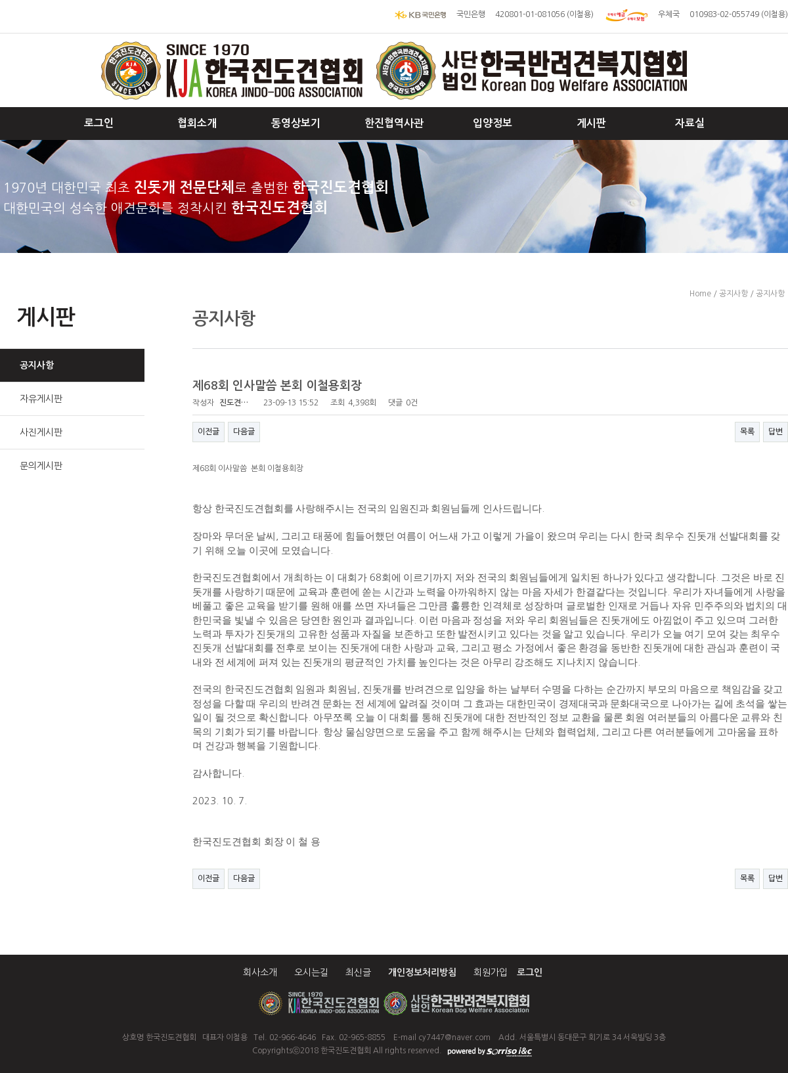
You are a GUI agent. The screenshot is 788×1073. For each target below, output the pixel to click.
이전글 (208, 432)
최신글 (358, 972)
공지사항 (37, 365)
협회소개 (197, 123)
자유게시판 (41, 398)
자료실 (690, 123)
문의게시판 (41, 465)
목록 (747, 432)
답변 (775, 432)
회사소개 (260, 972)
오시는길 (311, 972)
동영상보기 (295, 123)
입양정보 (492, 123)
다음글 (244, 432)
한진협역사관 (394, 123)
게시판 (591, 123)
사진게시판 (41, 432)
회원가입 (490, 972)
